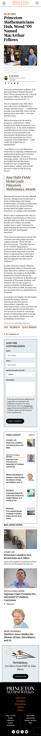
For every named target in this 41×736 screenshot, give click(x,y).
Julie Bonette (15, 76)
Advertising (30, 718)
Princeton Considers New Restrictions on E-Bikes (15, 445)
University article (11, 159)
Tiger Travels (10, 715)
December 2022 (20, 323)
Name (8, 351)
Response (10, 380)
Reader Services (30, 720)
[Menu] (4, 3)
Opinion (20, 707)
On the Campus (10, 14)
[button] (18, 83)
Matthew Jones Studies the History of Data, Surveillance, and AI (15, 479)
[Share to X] (8, 83)
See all (32, 435)
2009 (6, 327)
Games (10, 723)
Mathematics (15, 327)
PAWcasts (10, 720)
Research (10, 490)
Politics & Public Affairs (13, 455)
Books (10, 718)
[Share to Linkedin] (11, 83)
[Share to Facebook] (5, 83)
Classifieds (11, 725)
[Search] (37, 3)
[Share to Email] (15, 83)
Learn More (20, 676)
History (20, 710)
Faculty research (29, 327)
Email (8, 361)
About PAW (30, 715)
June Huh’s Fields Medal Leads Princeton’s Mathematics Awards (21, 183)
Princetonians (20, 704)
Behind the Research (14, 474)
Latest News (20, 698)
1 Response (9, 604)
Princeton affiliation (15, 370)
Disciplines (20, 701)
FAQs (30, 723)
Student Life (11, 440)
